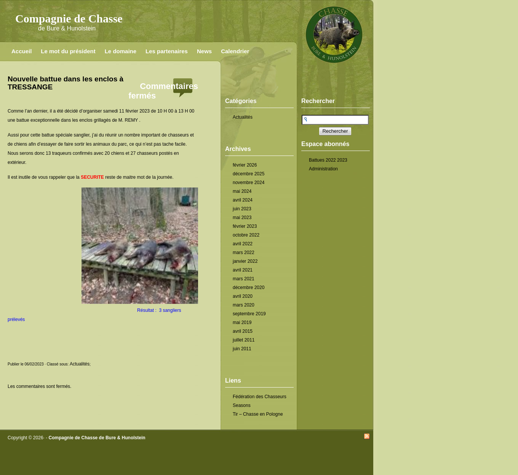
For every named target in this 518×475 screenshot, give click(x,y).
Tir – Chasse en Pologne (258, 414)
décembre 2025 (248, 173)
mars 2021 (243, 278)
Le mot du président (68, 51)
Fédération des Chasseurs (259, 396)
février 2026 (245, 165)
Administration (323, 169)
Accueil (21, 51)
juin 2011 (242, 348)
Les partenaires (166, 51)
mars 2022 (243, 252)
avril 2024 (243, 200)
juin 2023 (242, 208)
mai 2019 (242, 322)
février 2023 (245, 226)
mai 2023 (242, 217)
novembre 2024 (248, 182)
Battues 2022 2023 (328, 160)
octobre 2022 (246, 235)
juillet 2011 (243, 340)
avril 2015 (243, 331)
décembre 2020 (248, 287)
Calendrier (235, 51)
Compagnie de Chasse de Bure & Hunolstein (97, 437)
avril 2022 (243, 243)
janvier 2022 (245, 261)
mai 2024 (242, 191)
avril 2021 (243, 270)
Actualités (243, 117)
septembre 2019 (249, 313)
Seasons (242, 405)
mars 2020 (243, 305)
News (204, 51)
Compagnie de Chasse (69, 18)
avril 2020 (243, 296)
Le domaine (120, 51)
